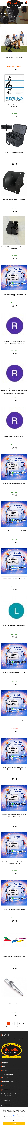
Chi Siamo (4, 1070)
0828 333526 (7, 1100)
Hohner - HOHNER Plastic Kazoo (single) (14, 956)
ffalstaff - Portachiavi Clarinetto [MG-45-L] (14, 625)
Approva (14, 1123)
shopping (12, 16)
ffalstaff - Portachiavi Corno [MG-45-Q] (14, 672)
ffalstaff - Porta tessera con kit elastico (14, 909)
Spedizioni (5, 1078)
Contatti (4, 1085)
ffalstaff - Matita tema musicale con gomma (14, 720)
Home (3, 16)
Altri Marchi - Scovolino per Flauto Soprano (14, 199)
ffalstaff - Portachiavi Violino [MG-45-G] (14, 578)
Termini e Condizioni (7, 1074)
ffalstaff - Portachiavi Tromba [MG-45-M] (14, 530)
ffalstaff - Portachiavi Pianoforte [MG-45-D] (14, 483)
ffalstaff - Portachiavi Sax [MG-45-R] (14, 436)
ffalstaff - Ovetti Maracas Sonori (14, 152)
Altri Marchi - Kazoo (14, 1004)
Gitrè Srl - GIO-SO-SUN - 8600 (14, 57)
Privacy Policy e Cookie (8, 1081)
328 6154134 (7, 1105)
